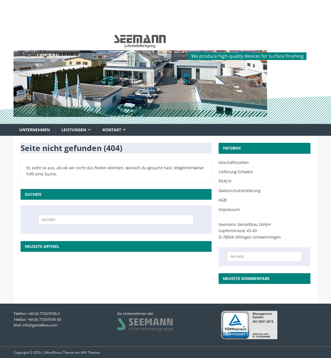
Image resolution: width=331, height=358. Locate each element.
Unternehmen (34, 129)
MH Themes (90, 352)
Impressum (229, 209)
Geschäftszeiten (234, 162)
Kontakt (112, 129)
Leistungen (73, 129)
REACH (225, 181)
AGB (222, 200)
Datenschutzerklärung (240, 190)
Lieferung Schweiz (236, 171)
